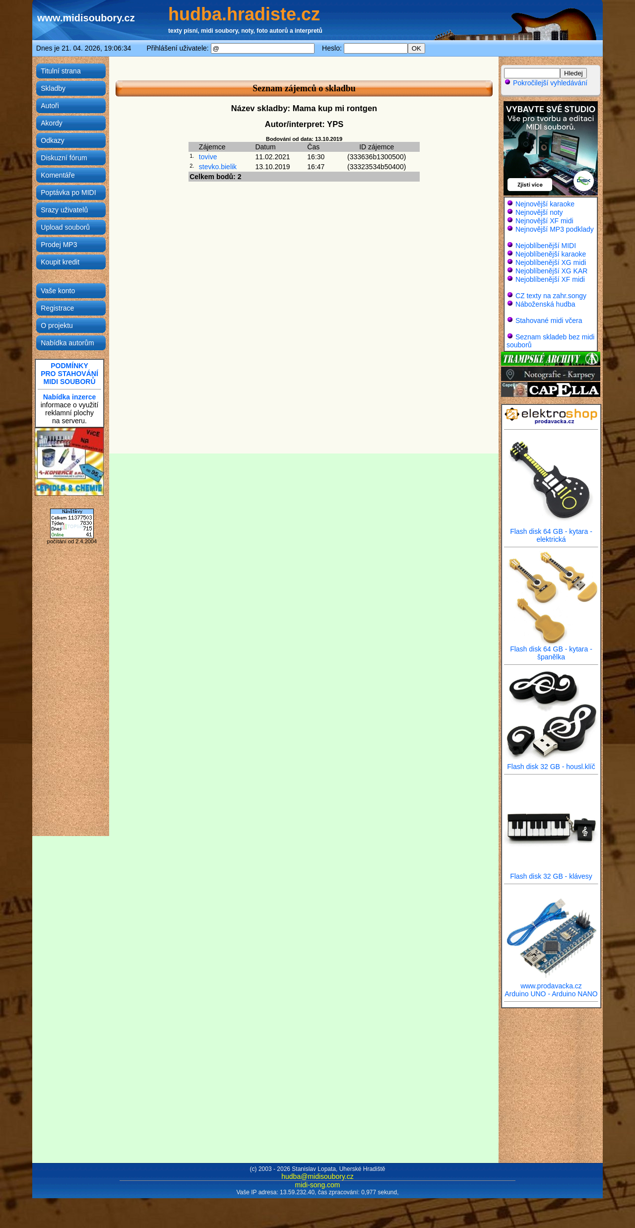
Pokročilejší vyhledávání (545, 83)
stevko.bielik (218, 167)
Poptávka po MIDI (68, 192)
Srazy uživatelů (64, 210)
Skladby (53, 88)
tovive (208, 157)
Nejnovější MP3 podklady (554, 229)
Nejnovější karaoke (544, 204)
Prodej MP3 (59, 245)
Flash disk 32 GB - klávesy (551, 873)
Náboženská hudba (545, 304)
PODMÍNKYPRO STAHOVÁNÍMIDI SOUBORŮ (69, 374)
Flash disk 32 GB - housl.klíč (551, 763)
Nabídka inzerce (69, 397)
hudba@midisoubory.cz (317, 1176)
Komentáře (57, 175)
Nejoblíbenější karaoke (550, 254)
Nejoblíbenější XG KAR (551, 271)
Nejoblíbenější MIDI (545, 246)
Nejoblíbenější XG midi (550, 262)
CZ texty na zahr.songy (550, 296)
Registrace (57, 308)
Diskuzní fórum (64, 158)
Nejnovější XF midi (544, 221)
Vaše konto (58, 291)
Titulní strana (60, 71)
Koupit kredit (60, 262)
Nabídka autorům (67, 343)
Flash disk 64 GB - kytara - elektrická (551, 532)
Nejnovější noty (539, 212)
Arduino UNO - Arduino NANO (551, 994)
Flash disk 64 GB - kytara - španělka (551, 650)
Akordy (52, 123)
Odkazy (52, 140)
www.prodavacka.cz (551, 982)
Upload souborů (65, 227)
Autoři (50, 106)
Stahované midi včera (548, 320)
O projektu (57, 325)
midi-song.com (317, 1185)
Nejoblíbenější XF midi (550, 279)
